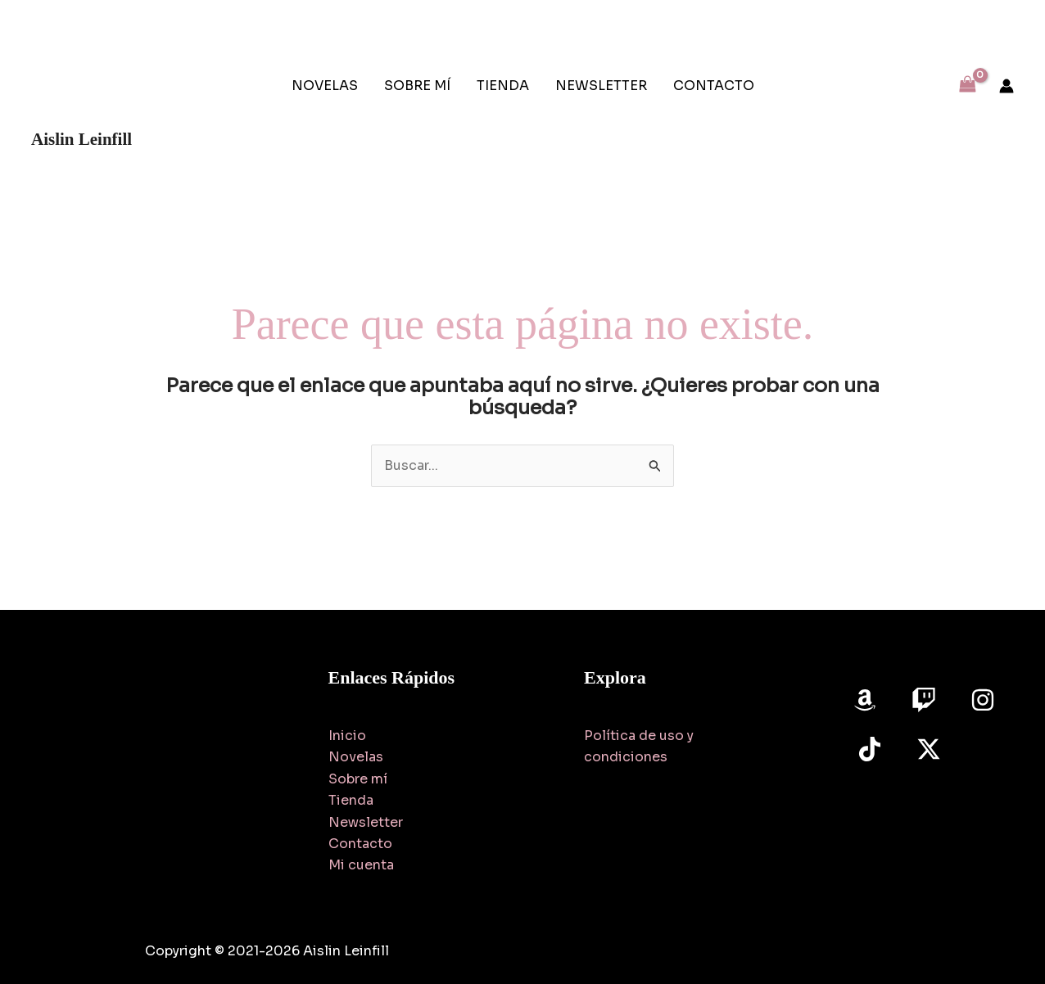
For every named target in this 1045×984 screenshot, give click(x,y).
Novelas (355, 756)
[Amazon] (864, 699)
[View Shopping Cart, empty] (967, 85)
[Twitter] (928, 749)
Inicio (347, 735)
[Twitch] (923, 699)
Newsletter (365, 822)
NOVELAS (325, 85)
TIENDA (503, 85)
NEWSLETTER (601, 85)
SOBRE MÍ (417, 85)
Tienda (350, 800)
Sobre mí (357, 779)
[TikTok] (869, 749)
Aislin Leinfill (81, 139)
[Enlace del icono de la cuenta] (1006, 86)
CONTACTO (713, 85)
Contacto (360, 843)
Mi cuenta (361, 864)
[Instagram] (982, 699)
